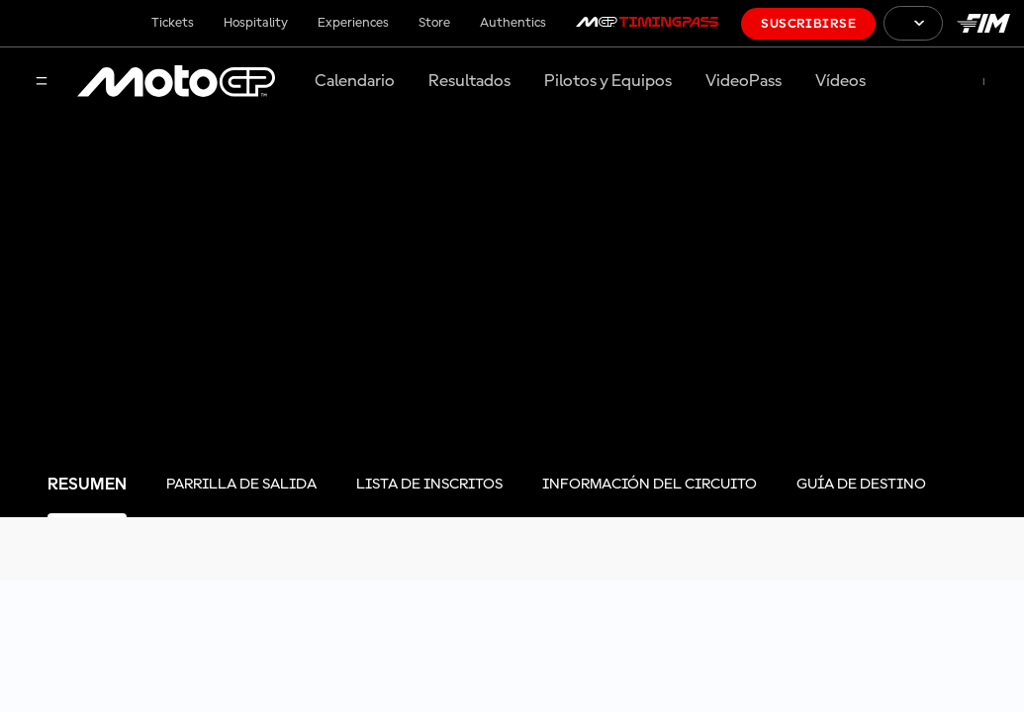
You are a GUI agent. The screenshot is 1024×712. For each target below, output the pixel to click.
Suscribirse (808, 24)
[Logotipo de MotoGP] (176, 82)
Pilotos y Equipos (608, 81)
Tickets (172, 23)
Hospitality (256, 23)
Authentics (513, 23)
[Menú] (41, 82)
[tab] (87, 485)
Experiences (353, 23)
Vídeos (840, 81)
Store (434, 23)
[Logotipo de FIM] (983, 23)
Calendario (355, 81)
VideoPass (743, 81)
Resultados (469, 81)
